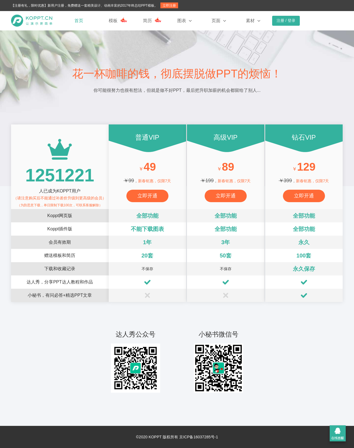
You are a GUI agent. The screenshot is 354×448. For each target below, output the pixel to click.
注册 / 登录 (286, 20)
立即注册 (169, 5)
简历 (147, 20)
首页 (78, 20)
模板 (113, 20)
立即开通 (147, 196)
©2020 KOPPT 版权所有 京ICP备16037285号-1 (177, 437)
